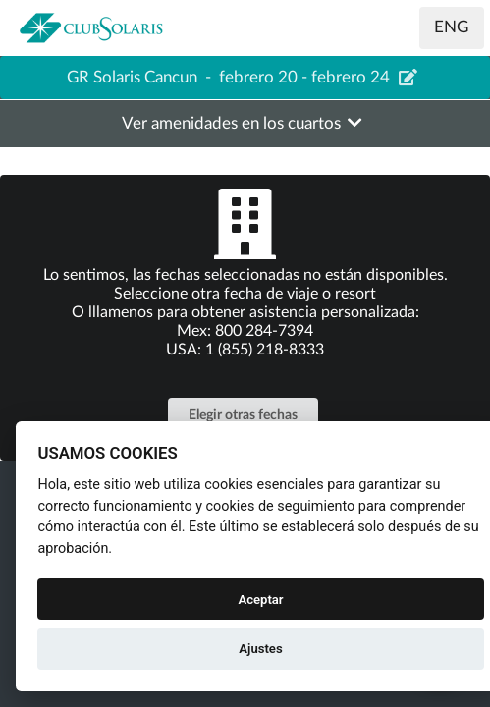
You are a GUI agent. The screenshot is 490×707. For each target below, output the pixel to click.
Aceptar (260, 599)
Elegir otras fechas (243, 415)
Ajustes (260, 648)
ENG (451, 27)
